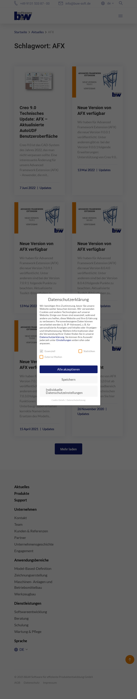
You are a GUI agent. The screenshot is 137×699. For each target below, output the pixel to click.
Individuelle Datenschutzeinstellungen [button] (64, 391)
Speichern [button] (68, 379)
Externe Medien (51, 357)
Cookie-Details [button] (58, 400)
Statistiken (86, 351)
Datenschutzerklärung (52, 337)
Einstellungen (63, 340)
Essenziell (47, 351)
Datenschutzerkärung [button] (76, 400)
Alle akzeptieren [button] (68, 369)
